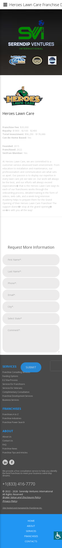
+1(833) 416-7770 (18, 484)
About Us (6, 436)
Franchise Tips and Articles (14, 452)
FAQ (4, 444)
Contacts (31, 541)
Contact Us (7, 440)
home (31, 520)
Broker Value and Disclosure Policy (21, 497)
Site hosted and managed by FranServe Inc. (22, 507)
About (31, 525)
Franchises (31, 536)
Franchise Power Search (13, 422)
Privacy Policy (9, 501)
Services (31, 531)
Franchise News (9, 448)
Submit (31, 415)
